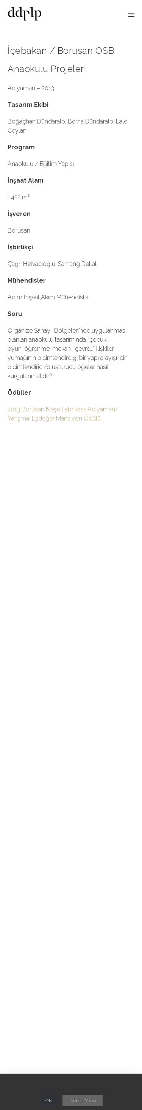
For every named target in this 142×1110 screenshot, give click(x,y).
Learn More (83, 1100)
